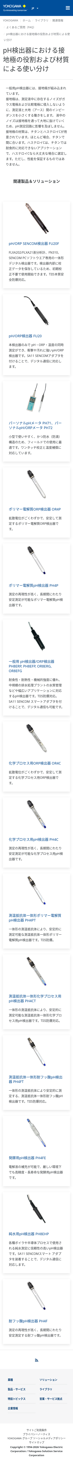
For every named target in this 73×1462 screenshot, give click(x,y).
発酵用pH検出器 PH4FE (27, 1157)
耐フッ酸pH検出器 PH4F (28, 1321)
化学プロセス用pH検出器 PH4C (33, 839)
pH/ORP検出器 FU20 (25, 336)
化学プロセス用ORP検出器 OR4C (35, 763)
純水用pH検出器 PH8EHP (29, 1234)
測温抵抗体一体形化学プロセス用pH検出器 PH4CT (35, 998)
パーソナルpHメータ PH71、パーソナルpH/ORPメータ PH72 (35, 425)
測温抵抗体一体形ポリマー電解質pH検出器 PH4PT (35, 917)
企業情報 (13, 1408)
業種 (10, 1379)
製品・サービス (17, 1389)
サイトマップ (36, 1442)
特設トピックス (17, 1399)
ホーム (27, 20)
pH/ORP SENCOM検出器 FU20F (34, 243)
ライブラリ (41, 20)
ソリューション (48, 1379)
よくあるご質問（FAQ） (21, 27)
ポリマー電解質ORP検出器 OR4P (35, 509)
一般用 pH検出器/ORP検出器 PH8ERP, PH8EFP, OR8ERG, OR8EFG (31, 666)
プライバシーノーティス (36, 1434)
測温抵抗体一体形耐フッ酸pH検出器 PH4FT (35, 1079)
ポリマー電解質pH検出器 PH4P (33, 585)
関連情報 (57, 20)
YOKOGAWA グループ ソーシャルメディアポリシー (36, 1438)
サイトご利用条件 (36, 1430)
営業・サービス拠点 (51, 1399)
